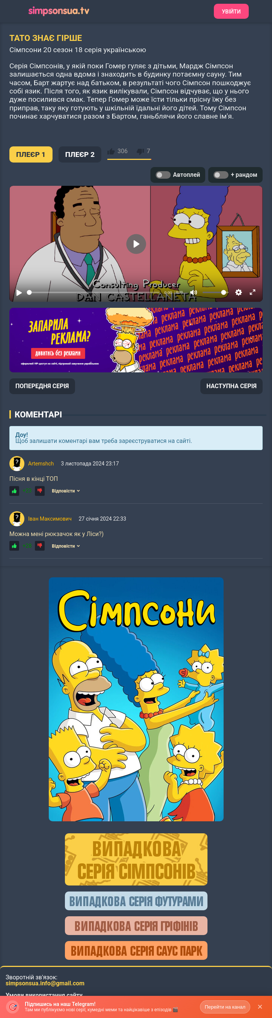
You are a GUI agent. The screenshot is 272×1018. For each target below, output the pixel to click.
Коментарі (38, 414)
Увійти (231, 12)
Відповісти (66, 491)
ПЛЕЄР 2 (80, 154)
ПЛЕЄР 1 (31, 154)
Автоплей (178, 175)
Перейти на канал (225, 1007)
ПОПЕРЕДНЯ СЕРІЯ (42, 386)
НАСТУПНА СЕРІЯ (231, 386)
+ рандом (235, 175)
